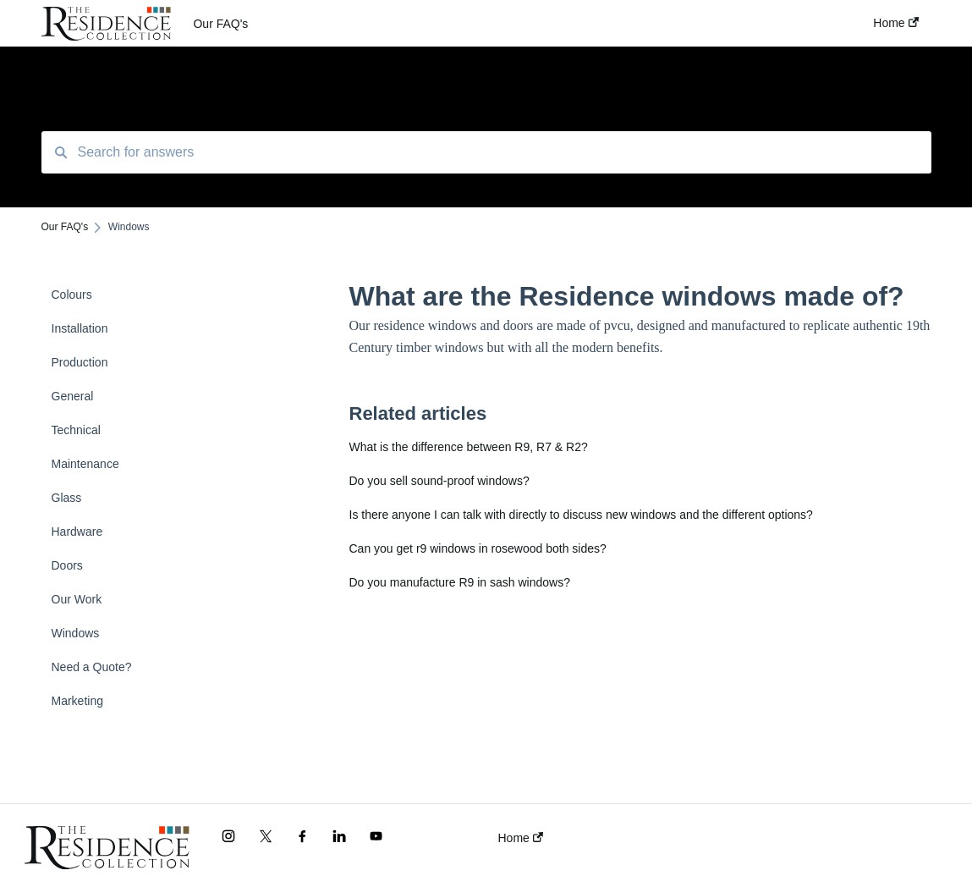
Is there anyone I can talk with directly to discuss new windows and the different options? (581, 514)
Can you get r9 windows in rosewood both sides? (478, 548)
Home (520, 838)
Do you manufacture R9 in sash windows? (459, 582)
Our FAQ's (220, 23)
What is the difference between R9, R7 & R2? (468, 447)
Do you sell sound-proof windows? (439, 481)
